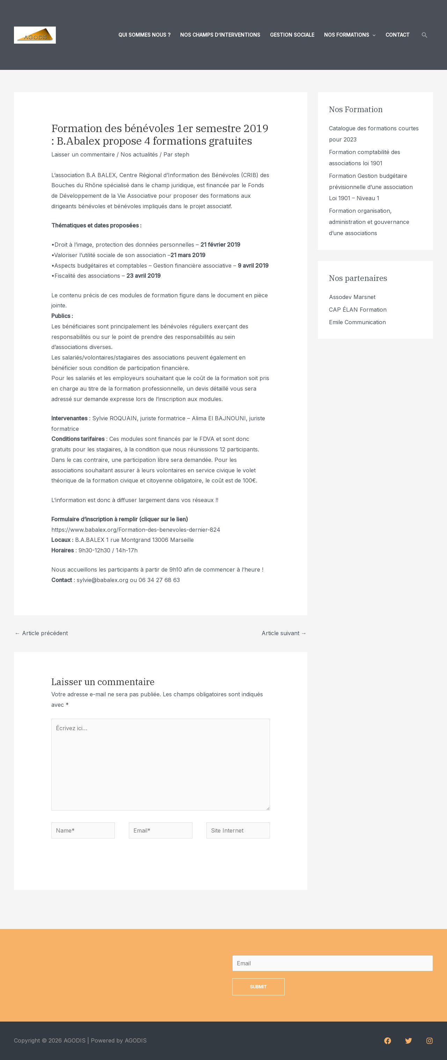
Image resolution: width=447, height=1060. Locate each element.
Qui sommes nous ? (144, 35)
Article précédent (41, 633)
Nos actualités (139, 154)
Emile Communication (357, 322)
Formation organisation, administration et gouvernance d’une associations (369, 222)
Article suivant (284, 633)
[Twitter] (408, 1040)
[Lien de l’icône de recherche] (425, 35)
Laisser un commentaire (83, 154)
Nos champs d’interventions (220, 35)
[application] (372, 35)
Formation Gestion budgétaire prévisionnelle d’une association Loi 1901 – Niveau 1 (371, 187)
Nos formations (349, 35)
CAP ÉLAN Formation (358, 309)
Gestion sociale (292, 35)
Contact (398, 35)
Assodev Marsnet (352, 296)
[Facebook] (387, 1040)
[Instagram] (429, 1040)
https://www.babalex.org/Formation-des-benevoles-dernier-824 (135, 529)
